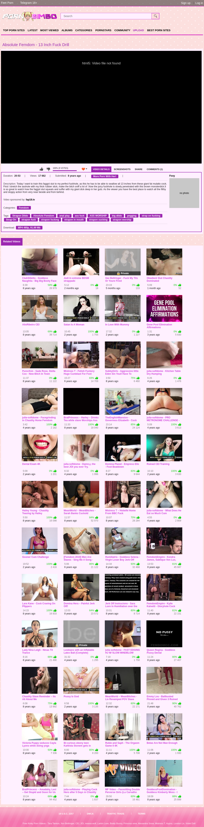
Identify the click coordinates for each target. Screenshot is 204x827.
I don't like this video (48, 169)
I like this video (41, 169)
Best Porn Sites (159, 30)
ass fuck (79, 215)
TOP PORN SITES (14, 30)
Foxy (172, 175)
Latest (33, 30)
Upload (138, 30)
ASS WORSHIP (98, 215)
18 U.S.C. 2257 (66, 813)
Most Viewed (49, 30)
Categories (83, 30)
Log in (199, 3)
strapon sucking (98, 219)
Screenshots (122, 169)
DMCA (90, 813)
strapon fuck (29, 219)
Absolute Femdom (43, 215)
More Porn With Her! (104, 176)
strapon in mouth (74, 219)
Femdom (24, 207)
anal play (64, 215)
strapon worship (122, 219)
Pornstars (103, 30)
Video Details (101, 169)
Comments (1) (155, 169)
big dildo (117, 215)
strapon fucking (50, 219)
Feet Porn (7, 2)
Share (139, 169)
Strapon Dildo (20, 215)
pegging (131, 215)
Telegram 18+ (28, 2)
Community (122, 30)
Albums (67, 30)
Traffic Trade (115, 813)
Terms (141, 813)
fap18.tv (30, 199)
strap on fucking (151, 215)
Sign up (185, 3)
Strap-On (11, 219)
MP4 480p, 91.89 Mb (29, 227)
